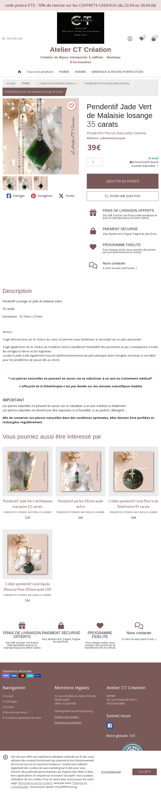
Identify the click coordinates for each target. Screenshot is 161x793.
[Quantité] (95, 162)
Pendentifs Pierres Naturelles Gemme (107, 83)
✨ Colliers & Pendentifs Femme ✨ (57, 83)
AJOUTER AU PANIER (122, 181)
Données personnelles (68, 722)
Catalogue (10, 701)
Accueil (11, 83)
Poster (67, 195)
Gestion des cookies (67, 717)
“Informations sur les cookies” (35, 783)
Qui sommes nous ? (15, 712)
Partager (16, 195)
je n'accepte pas (111, 772)
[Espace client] (130, 38)
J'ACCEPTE (145, 772)
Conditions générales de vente (22, 718)
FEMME (26, 83)
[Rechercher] (4, 39)
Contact (8, 707)
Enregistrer (41, 195)
